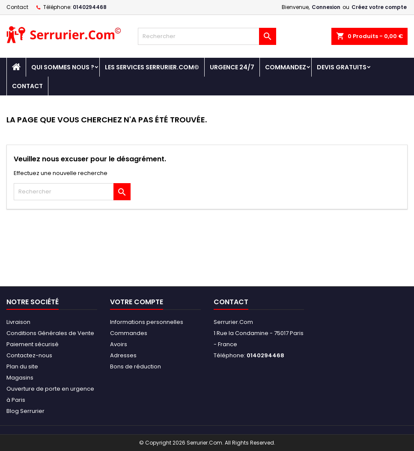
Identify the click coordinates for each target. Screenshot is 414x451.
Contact (17, 7)
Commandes (128, 333)
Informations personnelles (146, 322)
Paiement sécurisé (32, 344)
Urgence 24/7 (232, 67)
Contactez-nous (29, 355)
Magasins (19, 378)
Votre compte (136, 302)
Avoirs (118, 344)
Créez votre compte (379, 7)
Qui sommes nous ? (62, 67)
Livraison (18, 322)
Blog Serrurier (25, 411)
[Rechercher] (207, 36)
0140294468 (90, 7)
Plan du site (22, 366)
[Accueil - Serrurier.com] (16, 67)
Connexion (326, 7)
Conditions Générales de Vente (50, 333)
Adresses (123, 355)
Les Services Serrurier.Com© (152, 67)
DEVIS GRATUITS (341, 67)
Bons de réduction (135, 366)
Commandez (285, 67)
